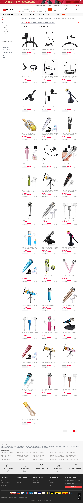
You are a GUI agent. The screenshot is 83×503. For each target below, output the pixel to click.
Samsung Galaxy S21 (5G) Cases (72, 459)
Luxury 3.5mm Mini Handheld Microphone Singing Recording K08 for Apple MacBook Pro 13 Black (70, 49)
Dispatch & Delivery (36, 480)
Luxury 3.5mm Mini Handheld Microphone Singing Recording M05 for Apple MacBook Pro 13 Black (70, 191)
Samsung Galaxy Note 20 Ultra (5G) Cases (57, 456)
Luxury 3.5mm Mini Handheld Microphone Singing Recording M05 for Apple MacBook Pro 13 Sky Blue (30, 390)
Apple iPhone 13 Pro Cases (71, 453)
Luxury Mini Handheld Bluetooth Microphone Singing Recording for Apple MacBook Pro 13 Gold (30, 419)
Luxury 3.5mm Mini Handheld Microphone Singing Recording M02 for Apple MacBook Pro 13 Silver (50, 220)
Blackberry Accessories (19, 447)
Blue (4, 23)
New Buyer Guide (4, 480)
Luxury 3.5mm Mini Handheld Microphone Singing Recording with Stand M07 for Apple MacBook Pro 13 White (70, 106)
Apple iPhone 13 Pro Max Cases (71, 452)
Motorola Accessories (36, 447)
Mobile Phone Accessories (30, 18)
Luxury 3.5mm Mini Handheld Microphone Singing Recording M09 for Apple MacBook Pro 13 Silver (70, 134)
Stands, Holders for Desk (7, 52)
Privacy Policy (51, 482)
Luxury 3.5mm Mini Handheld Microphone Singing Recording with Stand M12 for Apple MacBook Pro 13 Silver (70, 163)
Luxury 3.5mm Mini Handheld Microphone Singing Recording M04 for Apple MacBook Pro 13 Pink (50, 390)
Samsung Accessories (12, 446)
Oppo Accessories (43, 446)
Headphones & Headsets (7, 54)
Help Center (19, 482)
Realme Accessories (51, 446)
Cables (4, 57)
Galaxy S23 (35, 11)
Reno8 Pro (45, 11)
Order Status (19, 479)
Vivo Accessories (59, 446)
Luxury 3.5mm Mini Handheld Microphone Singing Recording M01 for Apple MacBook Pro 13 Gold (70, 390)
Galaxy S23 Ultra (29, 11)
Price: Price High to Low (49, 22)
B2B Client (49, 5)
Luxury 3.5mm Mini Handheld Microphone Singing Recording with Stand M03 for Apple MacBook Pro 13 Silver (50, 191)
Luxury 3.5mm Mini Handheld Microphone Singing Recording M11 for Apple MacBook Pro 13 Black (50, 163)
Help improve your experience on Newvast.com (19, 497)
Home (23, 18)
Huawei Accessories (20, 446)
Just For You (58, 14)
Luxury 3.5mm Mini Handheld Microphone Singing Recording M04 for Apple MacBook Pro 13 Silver (30, 220)
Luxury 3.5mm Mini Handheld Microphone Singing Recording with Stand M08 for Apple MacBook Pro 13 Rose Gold (30, 362)
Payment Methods (36, 479)
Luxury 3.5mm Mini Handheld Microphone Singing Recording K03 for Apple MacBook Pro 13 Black (50, 77)
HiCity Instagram (4, 485)
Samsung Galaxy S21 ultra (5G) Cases (57, 459)
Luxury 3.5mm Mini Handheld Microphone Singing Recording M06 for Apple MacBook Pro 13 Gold (30, 134)
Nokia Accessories (66, 446)
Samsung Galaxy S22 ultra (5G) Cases (57, 452)
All (4, 20)
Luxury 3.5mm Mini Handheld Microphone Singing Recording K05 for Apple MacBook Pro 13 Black (50, 49)
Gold (4, 25)
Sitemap (50, 485)
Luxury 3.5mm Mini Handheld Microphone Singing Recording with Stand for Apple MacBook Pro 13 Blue (70, 334)
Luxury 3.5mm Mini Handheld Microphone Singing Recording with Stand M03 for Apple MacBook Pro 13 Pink (70, 362)
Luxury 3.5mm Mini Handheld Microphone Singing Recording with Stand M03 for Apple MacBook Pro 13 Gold (50, 362)
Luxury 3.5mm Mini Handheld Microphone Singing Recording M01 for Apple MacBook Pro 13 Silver (70, 220)
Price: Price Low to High (37, 22)
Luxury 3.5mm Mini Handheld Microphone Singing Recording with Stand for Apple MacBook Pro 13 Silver (50, 248)
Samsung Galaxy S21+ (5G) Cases (72, 457)
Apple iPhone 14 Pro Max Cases (39, 452)
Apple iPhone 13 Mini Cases (71, 455)
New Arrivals (24, 14)
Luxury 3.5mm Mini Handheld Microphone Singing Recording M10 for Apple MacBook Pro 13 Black (30, 163)
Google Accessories (27, 447)
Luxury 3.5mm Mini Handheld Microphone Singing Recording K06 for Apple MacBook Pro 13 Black (30, 49)
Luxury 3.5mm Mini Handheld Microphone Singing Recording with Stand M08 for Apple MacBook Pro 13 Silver (50, 134)
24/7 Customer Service (41, 5)
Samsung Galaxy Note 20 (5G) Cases (56, 457)
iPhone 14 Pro (22, 11)
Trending (50, 14)
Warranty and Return (36, 482)
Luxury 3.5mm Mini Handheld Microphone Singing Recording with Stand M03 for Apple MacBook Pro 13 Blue (30, 305)
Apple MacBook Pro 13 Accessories (7, 46)
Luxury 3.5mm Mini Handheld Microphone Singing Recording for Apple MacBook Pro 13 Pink (50, 334)
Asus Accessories (4, 447)
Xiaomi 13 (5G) (3, 457)
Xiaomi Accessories (28, 446)
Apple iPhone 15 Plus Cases (6, 455)
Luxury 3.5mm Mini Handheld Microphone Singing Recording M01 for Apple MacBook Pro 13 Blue (30, 334)
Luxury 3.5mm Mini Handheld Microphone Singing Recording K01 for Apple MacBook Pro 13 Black (50, 106)
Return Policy (51, 480)
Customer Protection (52, 479)
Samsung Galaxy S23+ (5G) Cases (23, 453)
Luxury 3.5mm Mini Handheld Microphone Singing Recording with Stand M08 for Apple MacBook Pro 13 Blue (30, 277)
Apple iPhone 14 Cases (37, 456)
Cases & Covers (6, 47)
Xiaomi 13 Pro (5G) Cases (5, 459)
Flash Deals (33, 14)
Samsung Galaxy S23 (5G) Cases (23, 455)
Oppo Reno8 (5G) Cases (21, 457)
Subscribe (73, 486)
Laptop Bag (5, 50)
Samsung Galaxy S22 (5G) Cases (56, 455)
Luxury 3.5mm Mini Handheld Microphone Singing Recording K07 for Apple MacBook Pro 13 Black (70, 77)
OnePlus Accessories (44, 447)
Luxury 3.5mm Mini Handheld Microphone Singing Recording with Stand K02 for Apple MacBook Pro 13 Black (30, 106)
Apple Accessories (6, 43)
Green (5, 27)
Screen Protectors (6, 49)
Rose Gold (6, 31)
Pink (4, 29)
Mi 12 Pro (41, 11)
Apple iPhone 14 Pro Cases (38, 453)
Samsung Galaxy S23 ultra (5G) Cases (24, 452)
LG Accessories (11, 447)
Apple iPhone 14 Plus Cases (38, 455)
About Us (2, 479)
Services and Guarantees (5, 482)
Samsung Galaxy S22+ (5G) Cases (56, 453)
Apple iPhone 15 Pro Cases (6, 453)
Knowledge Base (20, 480)
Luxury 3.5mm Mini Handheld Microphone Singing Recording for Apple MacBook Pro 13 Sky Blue (30, 248)
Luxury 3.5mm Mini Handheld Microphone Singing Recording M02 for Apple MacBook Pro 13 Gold (70, 305)
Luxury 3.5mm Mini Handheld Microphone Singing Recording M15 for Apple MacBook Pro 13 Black (30, 191)
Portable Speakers (6, 55)
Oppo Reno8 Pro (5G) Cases (22, 456)
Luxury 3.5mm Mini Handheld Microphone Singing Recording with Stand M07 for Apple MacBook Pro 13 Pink (70, 248)
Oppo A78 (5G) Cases (21, 459)
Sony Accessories (36, 446)
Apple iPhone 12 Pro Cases (38, 459)
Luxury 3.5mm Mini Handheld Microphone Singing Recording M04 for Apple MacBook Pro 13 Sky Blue (50, 305)
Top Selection (42, 14)
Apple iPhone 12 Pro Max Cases (39, 457)
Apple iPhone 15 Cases (5, 456)
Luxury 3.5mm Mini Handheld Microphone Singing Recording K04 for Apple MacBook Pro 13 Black (30, 77)
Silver (5, 33)
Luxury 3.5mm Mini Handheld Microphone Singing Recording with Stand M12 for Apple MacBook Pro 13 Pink (70, 277)
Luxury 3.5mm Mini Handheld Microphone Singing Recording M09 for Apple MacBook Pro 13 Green (50, 277)
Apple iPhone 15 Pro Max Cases (7, 452)
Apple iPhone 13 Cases (70, 456)
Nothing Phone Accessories (75, 446)
